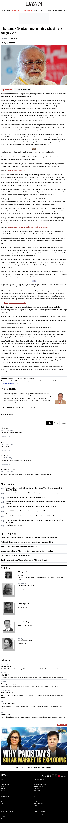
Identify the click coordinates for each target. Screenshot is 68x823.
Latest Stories (8, 533)
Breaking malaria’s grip (8, 684)
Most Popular (8, 483)
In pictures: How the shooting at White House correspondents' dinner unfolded (30, 506)
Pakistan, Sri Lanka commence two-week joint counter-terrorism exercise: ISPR (27, 542)
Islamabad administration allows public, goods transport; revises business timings (31, 493)
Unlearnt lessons (6, 666)
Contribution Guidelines (7, 781)
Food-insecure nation (8, 703)
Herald (3, 816)
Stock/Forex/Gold (6, 799)
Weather (3, 801)
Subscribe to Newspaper (40, 779)
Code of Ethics (5, 784)
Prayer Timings (5, 796)
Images (55, 11)
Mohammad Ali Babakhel (25, 625)
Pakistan (36, 11)
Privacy (3, 790)
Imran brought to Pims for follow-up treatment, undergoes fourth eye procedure (27, 551)
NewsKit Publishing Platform (40, 814)
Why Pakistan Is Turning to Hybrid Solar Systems (34, 767)
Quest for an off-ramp (25, 640)
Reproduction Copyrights (41, 781)
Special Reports (38, 803)
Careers (36, 788)
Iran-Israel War (28, 11)
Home (3, 11)
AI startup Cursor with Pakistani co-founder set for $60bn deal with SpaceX (29, 516)
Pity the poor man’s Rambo (26, 585)
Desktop (3, 803)
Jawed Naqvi (21, 589)
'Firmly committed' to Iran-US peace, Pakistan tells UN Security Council (24, 560)
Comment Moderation (6, 793)
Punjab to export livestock (13, 525)
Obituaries (37, 790)
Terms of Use (4, 788)
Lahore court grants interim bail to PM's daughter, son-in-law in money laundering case (29, 537)
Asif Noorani (5, 38)
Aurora (36, 805)
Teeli (2, 818)
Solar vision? (5, 675)
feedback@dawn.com (10, 383)
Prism (60, 11)
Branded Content (39, 786)
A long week (22, 572)
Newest (56, 423)
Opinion (42, 11)
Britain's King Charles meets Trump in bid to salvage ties (19, 546)
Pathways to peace (7, 693)
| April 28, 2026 (34, 7)
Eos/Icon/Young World (7, 811)
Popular (63, 423)
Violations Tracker (16, 11)
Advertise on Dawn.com (40, 784)
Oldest (49, 423)
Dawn (35, 796)
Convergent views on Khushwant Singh (15, 303)
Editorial (6, 659)
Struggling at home (24, 604)
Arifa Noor (21, 575)
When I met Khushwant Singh (16, 170)
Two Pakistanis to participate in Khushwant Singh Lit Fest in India (27, 227)
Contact (3, 779)
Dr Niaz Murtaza (22, 607)
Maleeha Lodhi (22, 643)
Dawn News (37, 807)
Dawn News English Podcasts (11, 724)
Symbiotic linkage (23, 622)
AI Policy (3, 786)
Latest (8, 11)
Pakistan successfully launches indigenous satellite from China (25, 497)
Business (48, 11)
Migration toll (5, 714)
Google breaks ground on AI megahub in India (15, 555)
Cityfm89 (3, 813)
